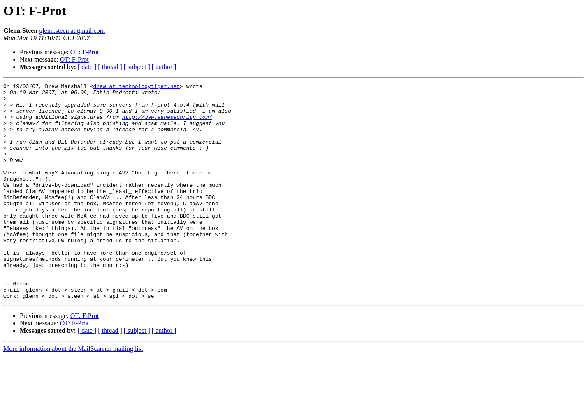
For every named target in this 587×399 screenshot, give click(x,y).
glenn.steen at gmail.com (72, 30)
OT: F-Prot (84, 52)
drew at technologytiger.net (136, 87)
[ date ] (87, 66)
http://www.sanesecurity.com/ (167, 124)
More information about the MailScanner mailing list (73, 391)
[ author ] (164, 66)
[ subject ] (137, 66)
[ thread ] (110, 66)
